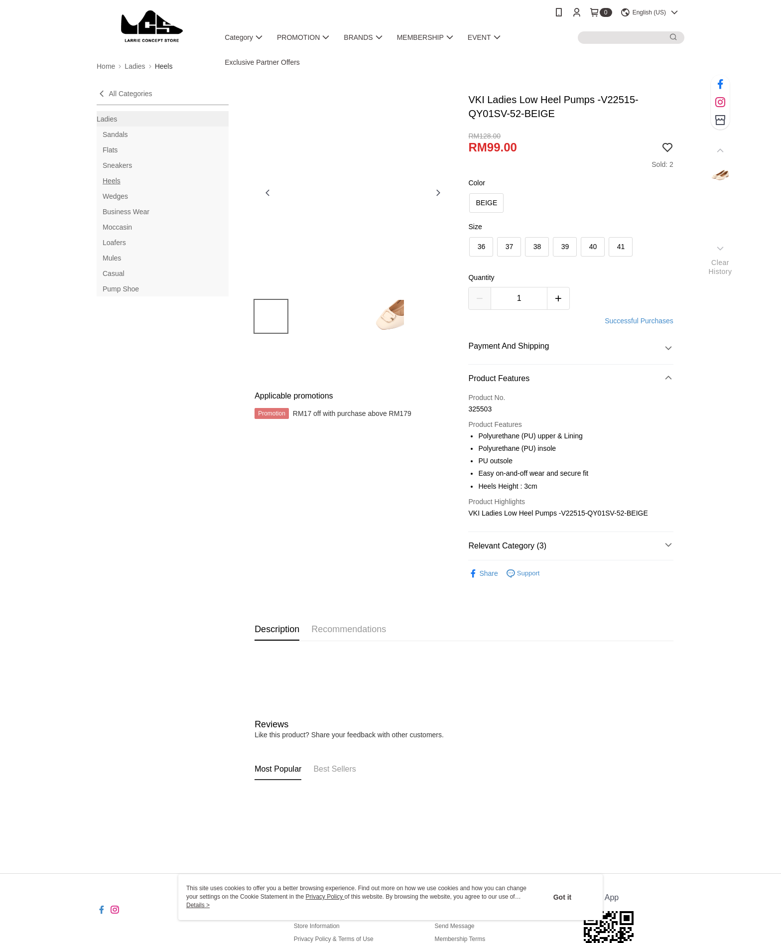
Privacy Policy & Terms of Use (334, 939)
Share (483, 573)
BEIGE (486, 203)
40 (593, 247)
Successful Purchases (639, 321)
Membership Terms (459, 939)
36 (482, 247)
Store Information (317, 926)
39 (565, 247)
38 (537, 247)
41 (621, 247)
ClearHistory (720, 267)
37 (510, 247)
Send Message (454, 926)
